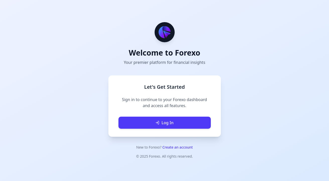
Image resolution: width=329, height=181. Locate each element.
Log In (164, 122)
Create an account (177, 147)
